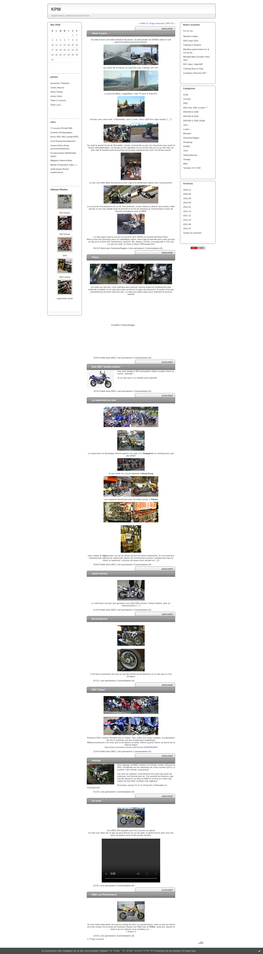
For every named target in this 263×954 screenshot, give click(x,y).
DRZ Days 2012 (191, 40)
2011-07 (187, 228)
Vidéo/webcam (190, 155)
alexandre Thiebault (59, 83)
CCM (185, 94)
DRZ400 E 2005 (191, 112)
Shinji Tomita (56, 92)
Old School (64, 234)
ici (135, 931)
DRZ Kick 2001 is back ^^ (195, 107)
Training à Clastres (192, 45)
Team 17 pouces (58, 100)
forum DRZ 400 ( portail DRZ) (64, 136)
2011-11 (187, 215)
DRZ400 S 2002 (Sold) (194, 120)
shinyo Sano (56, 96)
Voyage (186, 159)
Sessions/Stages (191, 138)
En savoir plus (189, 951)
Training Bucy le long (193, 68)
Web (185, 163)
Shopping (187, 142)
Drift (65, 255)
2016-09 (187, 194)
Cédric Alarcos (57, 87)
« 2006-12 (143, 23)
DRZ (185, 103)
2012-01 (187, 207)
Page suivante (97, 939)
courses (187, 99)
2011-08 (187, 224)
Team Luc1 (55, 104)
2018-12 (187, 190)
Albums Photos (59, 189)
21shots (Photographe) (61, 132)
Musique (187, 133)
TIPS (185, 150)
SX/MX (186, 146)
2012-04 (187, 202)
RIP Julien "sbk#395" (193, 64)
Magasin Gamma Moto (61, 160)
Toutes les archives (192, 233)
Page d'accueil (157, 23)
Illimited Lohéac (190, 36)
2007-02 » (170, 23)
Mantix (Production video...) (63, 165)
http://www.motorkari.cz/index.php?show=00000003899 (131, 747)
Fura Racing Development (62, 141)
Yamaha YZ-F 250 (192, 168)
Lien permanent (136, 248)
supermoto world (65, 298)
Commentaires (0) (154, 248)
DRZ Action (64, 213)
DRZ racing (64, 277)
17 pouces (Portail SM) (61, 128)
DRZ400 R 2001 (191, 116)
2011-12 (187, 211)
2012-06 (187, 198)
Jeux (185, 125)
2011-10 (187, 220)
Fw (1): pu (188, 31)
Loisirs (186, 129)
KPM (56, 9)
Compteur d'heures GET (194, 73)
